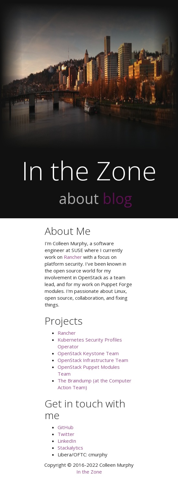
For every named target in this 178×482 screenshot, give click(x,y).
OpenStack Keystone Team (88, 353)
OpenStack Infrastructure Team (93, 360)
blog (117, 198)
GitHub (65, 427)
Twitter (66, 434)
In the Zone (89, 471)
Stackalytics (70, 447)
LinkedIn (67, 441)
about (79, 198)
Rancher (73, 257)
